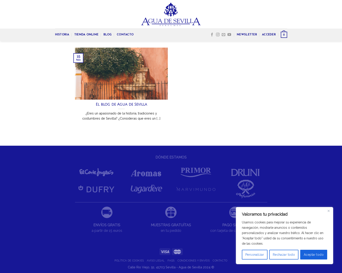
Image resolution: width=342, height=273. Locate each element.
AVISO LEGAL (156, 260)
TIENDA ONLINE (86, 34)
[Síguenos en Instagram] (218, 35)
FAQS (171, 260)
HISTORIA (62, 34)
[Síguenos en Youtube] (229, 35)
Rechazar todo (284, 254)
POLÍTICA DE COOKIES (129, 260)
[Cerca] (328, 210)
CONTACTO (125, 34)
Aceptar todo (314, 254)
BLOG (107, 34)
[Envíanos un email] (223, 35)
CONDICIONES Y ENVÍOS (194, 260)
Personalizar (254, 254)
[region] (284, 235)
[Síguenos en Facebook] (212, 35)
